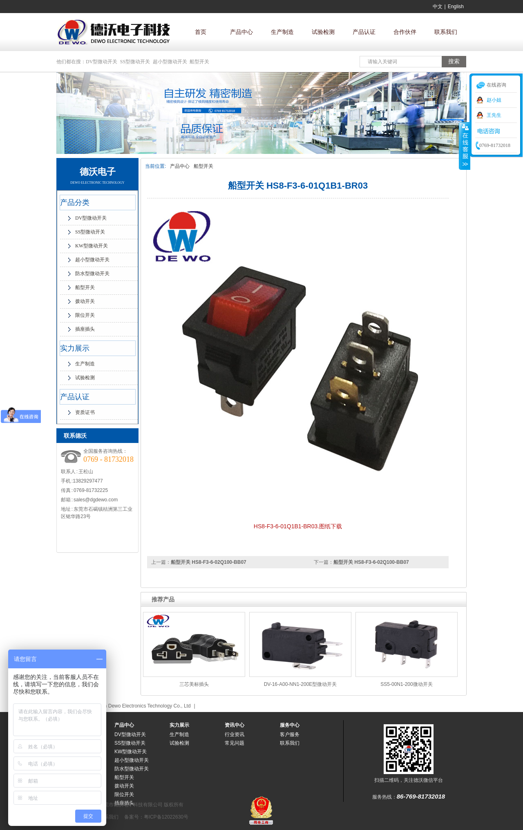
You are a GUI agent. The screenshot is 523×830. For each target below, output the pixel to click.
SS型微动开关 (135, 62)
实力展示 (74, 348)
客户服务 (289, 734)
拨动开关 (85, 301)
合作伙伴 (404, 32)
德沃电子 (98, 172)
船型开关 (199, 62)
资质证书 (85, 412)
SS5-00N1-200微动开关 (406, 684)
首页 (200, 32)
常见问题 (234, 743)
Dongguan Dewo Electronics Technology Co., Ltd (137, 706)
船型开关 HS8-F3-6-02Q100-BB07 (371, 562)
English (456, 6)
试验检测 (323, 32)
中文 (438, 6)
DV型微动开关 (101, 62)
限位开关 (85, 315)
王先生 (494, 115)
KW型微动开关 (91, 246)
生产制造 (282, 32)
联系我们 (445, 32)
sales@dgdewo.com (96, 500)
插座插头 (85, 329)
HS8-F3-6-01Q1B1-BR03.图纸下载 (298, 526)
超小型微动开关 (170, 62)
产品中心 (241, 32)
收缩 (464, 146)
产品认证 (364, 32)
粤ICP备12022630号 (166, 817)
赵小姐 (494, 100)
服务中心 (289, 725)
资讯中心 (234, 725)
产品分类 (74, 202)
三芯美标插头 (194, 684)
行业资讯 (234, 734)
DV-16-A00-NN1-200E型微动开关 (300, 684)
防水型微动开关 (92, 273)
